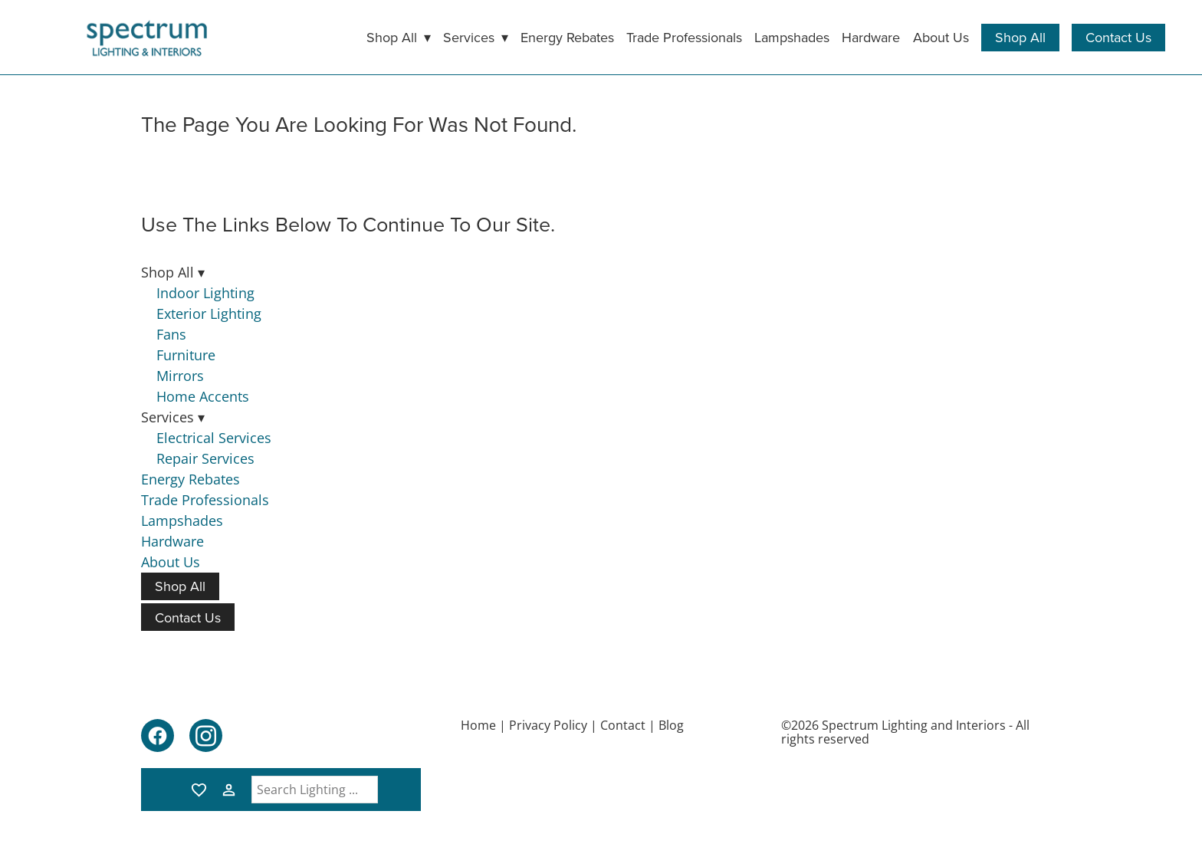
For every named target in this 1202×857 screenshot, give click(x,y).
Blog (671, 725)
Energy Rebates (567, 37)
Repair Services (205, 458)
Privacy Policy (548, 725)
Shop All (1020, 37)
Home (478, 725)
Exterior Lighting (208, 313)
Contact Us (1118, 37)
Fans (171, 334)
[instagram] (205, 735)
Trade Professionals (684, 37)
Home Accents (202, 396)
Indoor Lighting (205, 293)
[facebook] (157, 735)
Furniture (185, 355)
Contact (622, 725)
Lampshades (791, 37)
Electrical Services (213, 438)
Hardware (871, 37)
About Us (941, 37)
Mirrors (180, 376)
